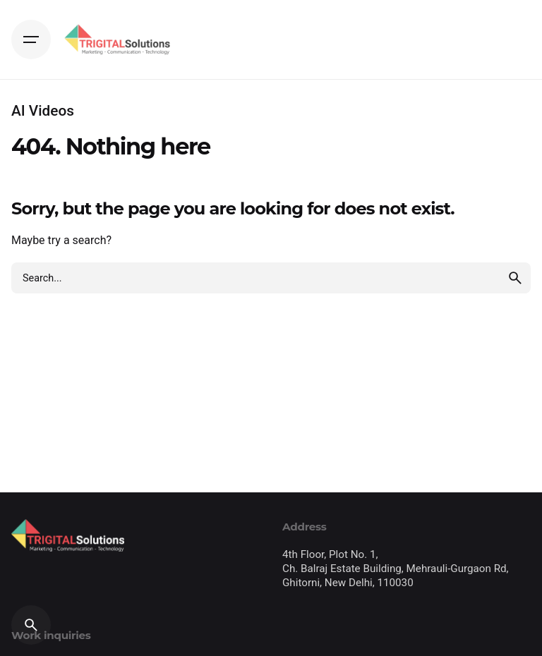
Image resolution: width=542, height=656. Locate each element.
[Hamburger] (31, 39)
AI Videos (42, 110)
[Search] (31, 625)
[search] (515, 277)
